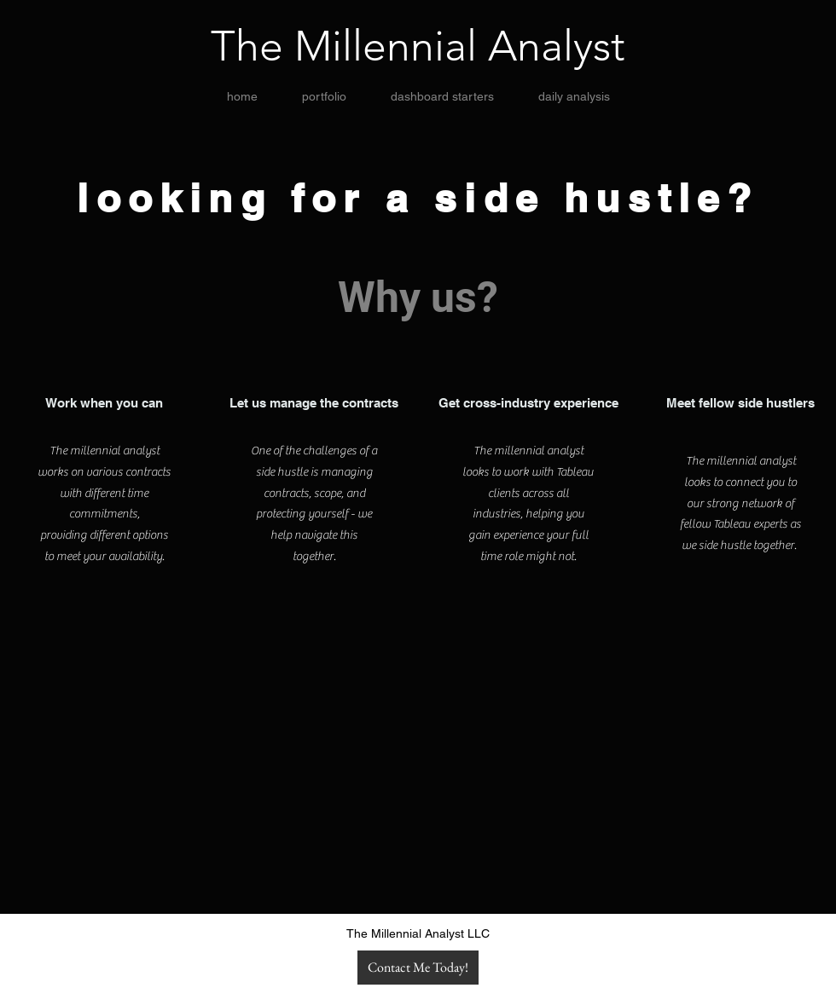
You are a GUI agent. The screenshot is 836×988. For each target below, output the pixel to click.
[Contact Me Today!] (418, 967)
